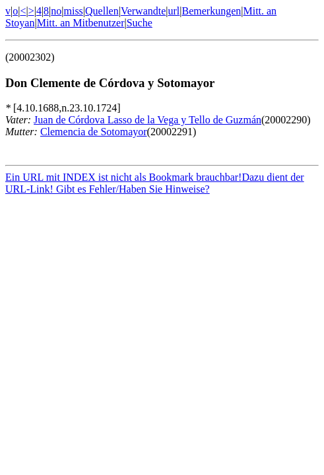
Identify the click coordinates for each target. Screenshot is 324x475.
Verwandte (143, 10)
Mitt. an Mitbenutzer (81, 22)
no (56, 10)
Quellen (102, 10)
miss (72, 10)
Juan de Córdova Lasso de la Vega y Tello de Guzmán (147, 119)
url (174, 10)
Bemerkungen (212, 10)
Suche (139, 22)
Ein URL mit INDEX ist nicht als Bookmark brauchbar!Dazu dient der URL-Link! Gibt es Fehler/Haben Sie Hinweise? (154, 185)
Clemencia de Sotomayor (93, 131)
